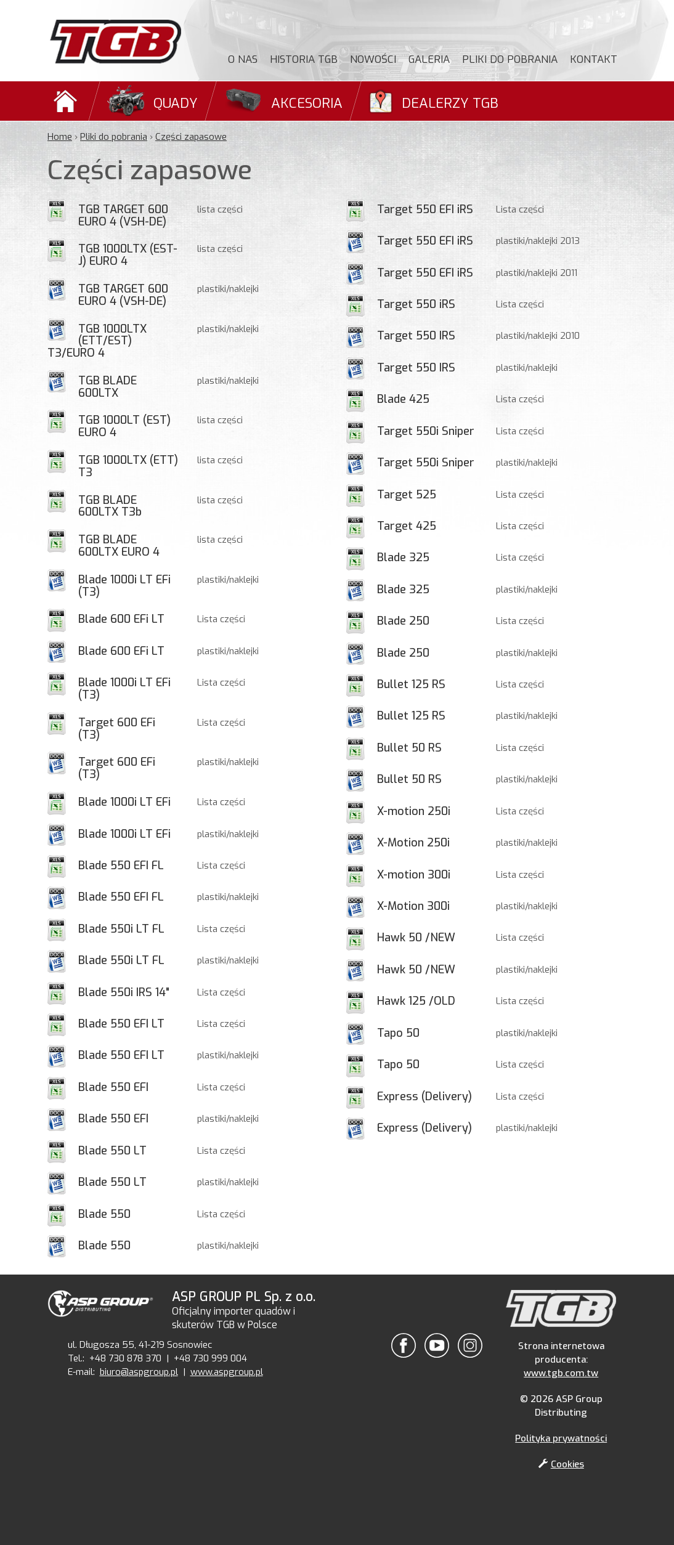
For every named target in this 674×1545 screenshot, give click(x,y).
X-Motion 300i (413, 906)
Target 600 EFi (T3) (116, 728)
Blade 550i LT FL (121, 929)
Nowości (373, 59)
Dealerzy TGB (450, 103)
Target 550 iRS (416, 304)
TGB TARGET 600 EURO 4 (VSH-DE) (123, 215)
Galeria (429, 59)
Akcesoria (307, 103)
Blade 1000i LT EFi (124, 802)
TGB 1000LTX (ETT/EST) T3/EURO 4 (97, 341)
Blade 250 (403, 621)
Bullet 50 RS (409, 747)
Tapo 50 (398, 1033)
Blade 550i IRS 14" (123, 992)
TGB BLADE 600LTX (107, 386)
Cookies (561, 1464)
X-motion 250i (413, 811)
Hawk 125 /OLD (416, 1001)
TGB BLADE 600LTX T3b (110, 506)
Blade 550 (104, 1214)
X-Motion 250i (413, 842)
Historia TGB (304, 59)
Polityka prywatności (561, 1438)
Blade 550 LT (112, 1150)
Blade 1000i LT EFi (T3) (124, 585)
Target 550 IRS (416, 335)
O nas (243, 59)
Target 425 (406, 526)
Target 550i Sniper (425, 431)
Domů (67, 101)
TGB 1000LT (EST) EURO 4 (124, 426)
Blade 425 (403, 399)
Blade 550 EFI (113, 1087)
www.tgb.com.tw (561, 1373)
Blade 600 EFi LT (121, 619)
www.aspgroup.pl (226, 1372)
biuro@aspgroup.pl (139, 1372)
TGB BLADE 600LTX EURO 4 (119, 545)
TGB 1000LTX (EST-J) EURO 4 (127, 255)
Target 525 (406, 494)
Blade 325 (403, 557)
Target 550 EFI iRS (425, 209)
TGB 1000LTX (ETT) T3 (128, 466)
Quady (175, 103)
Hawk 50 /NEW (416, 937)
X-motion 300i (413, 874)
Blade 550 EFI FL (121, 865)
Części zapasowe (191, 137)
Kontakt (593, 59)
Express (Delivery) (424, 1096)
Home (59, 137)
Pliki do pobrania (510, 59)
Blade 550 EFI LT (121, 1023)
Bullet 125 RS (411, 684)
